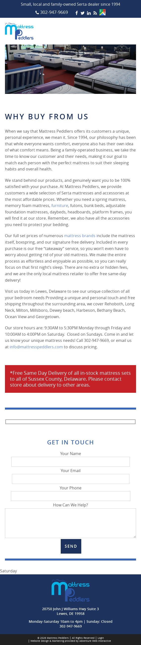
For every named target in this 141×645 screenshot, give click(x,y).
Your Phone (70, 492)
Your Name (70, 458)
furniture (59, 205)
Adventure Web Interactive (95, 641)
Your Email (70, 475)
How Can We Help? (70, 508)
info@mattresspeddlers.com (36, 347)
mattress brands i (80, 235)
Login (101, 638)
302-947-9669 (70, 626)
